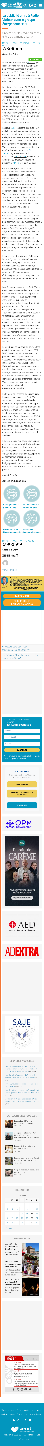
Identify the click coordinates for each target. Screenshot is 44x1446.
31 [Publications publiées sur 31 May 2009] (37, 1223)
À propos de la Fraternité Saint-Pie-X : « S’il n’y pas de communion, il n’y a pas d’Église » (26, 1135)
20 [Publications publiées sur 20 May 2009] (17, 1218)
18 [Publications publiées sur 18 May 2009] (7, 1218)
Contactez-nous (36, 1414)
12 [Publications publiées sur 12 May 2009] (12, 1214)
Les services (36, 1410)
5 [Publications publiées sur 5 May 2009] (12, 1209)
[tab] (13, 1358)
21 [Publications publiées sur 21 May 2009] (22, 1218)
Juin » (11, 1228)
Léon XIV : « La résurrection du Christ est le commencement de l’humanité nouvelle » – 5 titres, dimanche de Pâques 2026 (21, 1068)
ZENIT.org (31, 62)
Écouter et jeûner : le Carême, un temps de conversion (25, 1147)
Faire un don (22, 596)
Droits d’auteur (23, 1414)
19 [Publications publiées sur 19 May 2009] (12, 1218)
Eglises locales (27, 541)
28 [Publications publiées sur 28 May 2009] (22, 1223)
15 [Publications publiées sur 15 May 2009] (27, 1214)
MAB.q (16, 163)
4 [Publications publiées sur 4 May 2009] (7, 1209)
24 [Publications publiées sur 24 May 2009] (37, 1218)
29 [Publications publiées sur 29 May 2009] (27, 1223)
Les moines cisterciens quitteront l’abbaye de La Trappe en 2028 (26, 1159)
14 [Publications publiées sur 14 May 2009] (22, 1214)
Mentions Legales (8, 1414)
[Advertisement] (22, 628)
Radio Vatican (20, 156)
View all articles (9, 570)
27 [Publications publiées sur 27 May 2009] (17, 1223)
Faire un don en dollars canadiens (22, 602)
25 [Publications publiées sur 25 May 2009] (7, 1223)
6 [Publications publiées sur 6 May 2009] (17, 1209)
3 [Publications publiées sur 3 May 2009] (36, 1205)
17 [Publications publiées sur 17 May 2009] (37, 1214)
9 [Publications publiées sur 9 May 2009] (31, 1209)
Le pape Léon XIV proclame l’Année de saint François (24, 1122)
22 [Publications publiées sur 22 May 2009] (27, 1218)
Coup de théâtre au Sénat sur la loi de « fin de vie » (26, 1171)
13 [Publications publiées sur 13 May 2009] (17, 1214)
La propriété (24, 1410)
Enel (14, 128)
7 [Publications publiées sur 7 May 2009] (22, 1209)
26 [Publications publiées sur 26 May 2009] (12, 1223)
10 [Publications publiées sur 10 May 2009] (37, 1209)
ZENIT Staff (25, 43)
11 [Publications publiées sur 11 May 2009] (7, 1214)
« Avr (6, 1228)
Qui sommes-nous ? (9, 1410)
